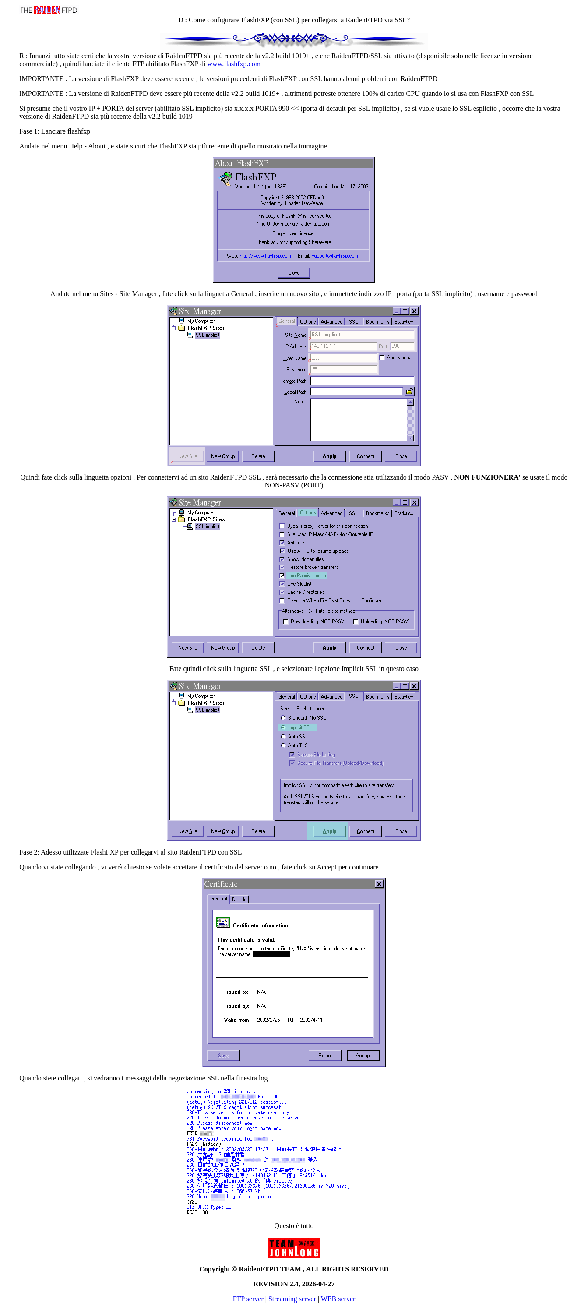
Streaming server (292, 1299)
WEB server (338, 1299)
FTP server (248, 1299)
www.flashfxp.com (234, 63)
